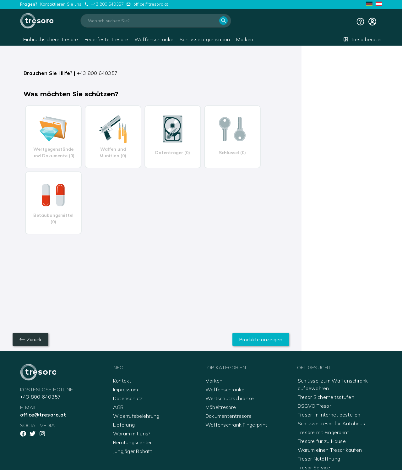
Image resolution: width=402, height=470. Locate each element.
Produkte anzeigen (260, 339)
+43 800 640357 (107, 4)
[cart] (372, 22)
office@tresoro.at (150, 4)
